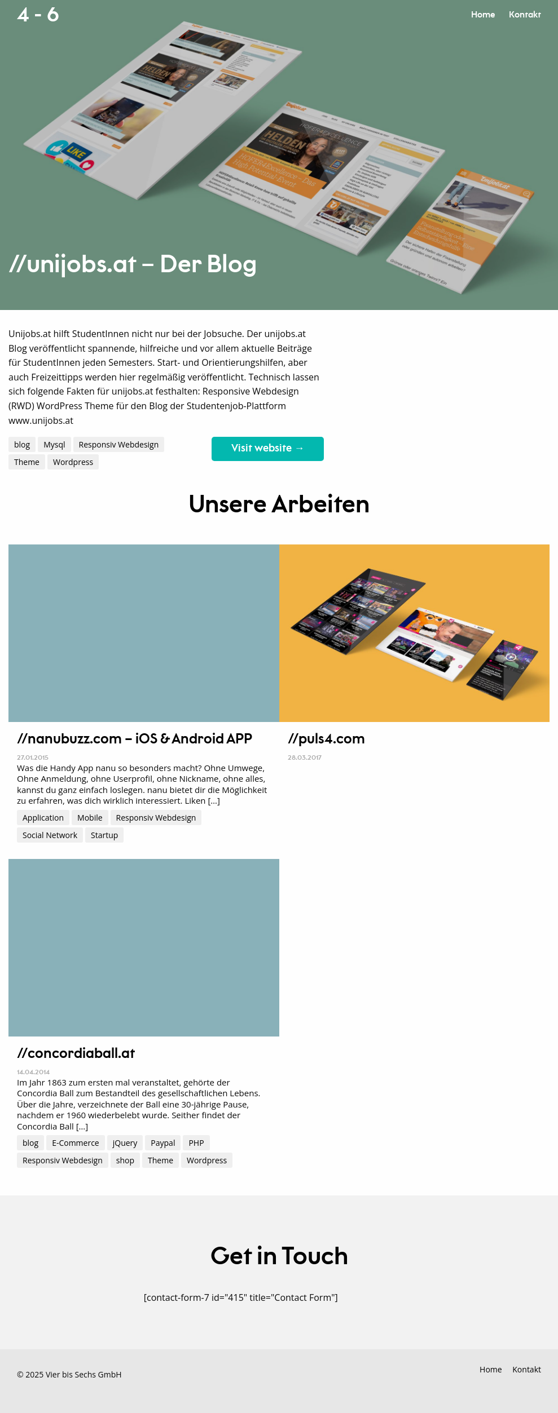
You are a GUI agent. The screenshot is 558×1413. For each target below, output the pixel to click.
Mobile (90, 817)
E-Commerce (75, 1142)
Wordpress (73, 462)
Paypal (163, 1142)
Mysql (54, 444)
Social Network (50, 835)
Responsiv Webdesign (119, 444)
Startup (104, 835)
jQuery (125, 1142)
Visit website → (267, 449)
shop (125, 1160)
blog (22, 444)
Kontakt (525, 15)
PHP (196, 1142)
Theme (26, 462)
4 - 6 (38, 15)
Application (43, 817)
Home (483, 15)
